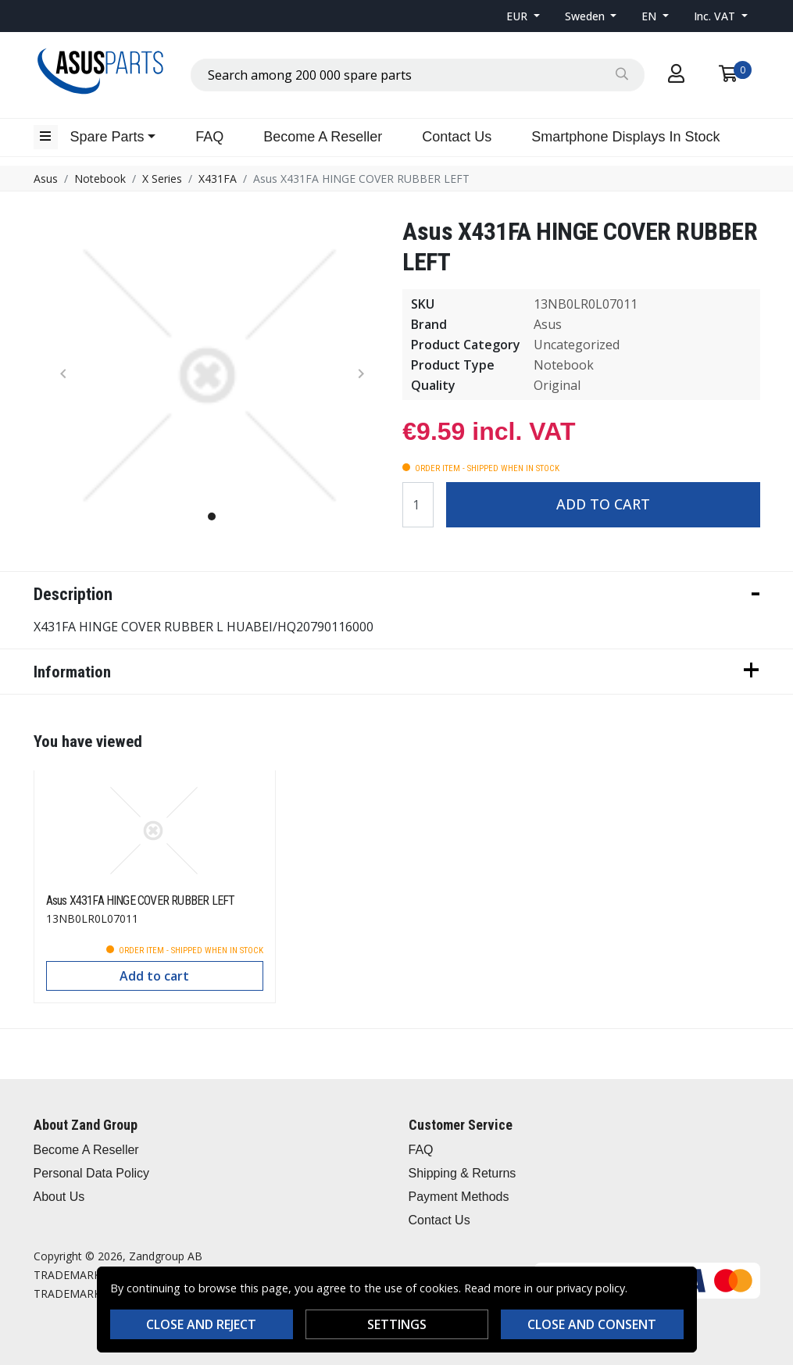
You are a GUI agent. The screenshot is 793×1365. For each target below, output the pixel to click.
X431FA (217, 178)
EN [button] (650, 16)
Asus (46, 178)
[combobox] (417, 75)
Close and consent (591, 1324)
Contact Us (456, 137)
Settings (397, 1324)
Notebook (100, 178)
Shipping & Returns (462, 1173)
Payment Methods (459, 1196)
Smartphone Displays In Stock (625, 137)
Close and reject (201, 1324)
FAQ (209, 137)
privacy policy (590, 1288)
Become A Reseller (322, 137)
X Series (162, 178)
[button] (523, 16)
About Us (59, 1196)
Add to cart (603, 504)
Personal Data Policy (92, 1173)
